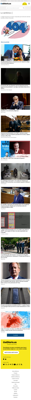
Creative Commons (15, 378)
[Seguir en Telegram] (10, 364)
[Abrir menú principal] (29, 3)
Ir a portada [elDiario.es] (15, 335)
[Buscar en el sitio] (14, 8)
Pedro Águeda (9, 89)
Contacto (15, 389)
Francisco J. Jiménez (4, 233)
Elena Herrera (3, 89)
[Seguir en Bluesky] (4, 364)
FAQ (15, 384)
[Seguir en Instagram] (12, 364)
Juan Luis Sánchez (4, 159)
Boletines (15, 393)
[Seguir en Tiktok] (17, 364)
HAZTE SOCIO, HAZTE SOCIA (11, 352)
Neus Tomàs (3, 112)
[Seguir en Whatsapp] (19, 364)
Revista (15, 391)
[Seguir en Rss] (21, 364)
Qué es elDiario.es (15, 371)
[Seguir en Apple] (5, 359)
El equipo (15, 373)
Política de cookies (15, 387)
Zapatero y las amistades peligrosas (10, 110)
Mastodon (15, 397)
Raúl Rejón (3, 331)
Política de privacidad (15, 382)
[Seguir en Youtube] (15, 364)
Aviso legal (16, 380)
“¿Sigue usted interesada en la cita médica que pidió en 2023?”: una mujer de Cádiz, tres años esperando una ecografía (15, 231)
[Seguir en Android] (3, 359)
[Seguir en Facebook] (8, 364)
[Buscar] (23, 8)
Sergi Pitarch (3, 208)
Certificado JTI (15, 395)
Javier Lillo (3, 137)
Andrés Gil (3, 284)
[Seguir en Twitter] (6, 364)
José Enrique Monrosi (5, 64)
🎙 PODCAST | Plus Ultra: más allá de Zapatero (13, 158)
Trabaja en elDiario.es (15, 374)
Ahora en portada (5, 42)
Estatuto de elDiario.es (15, 376)
